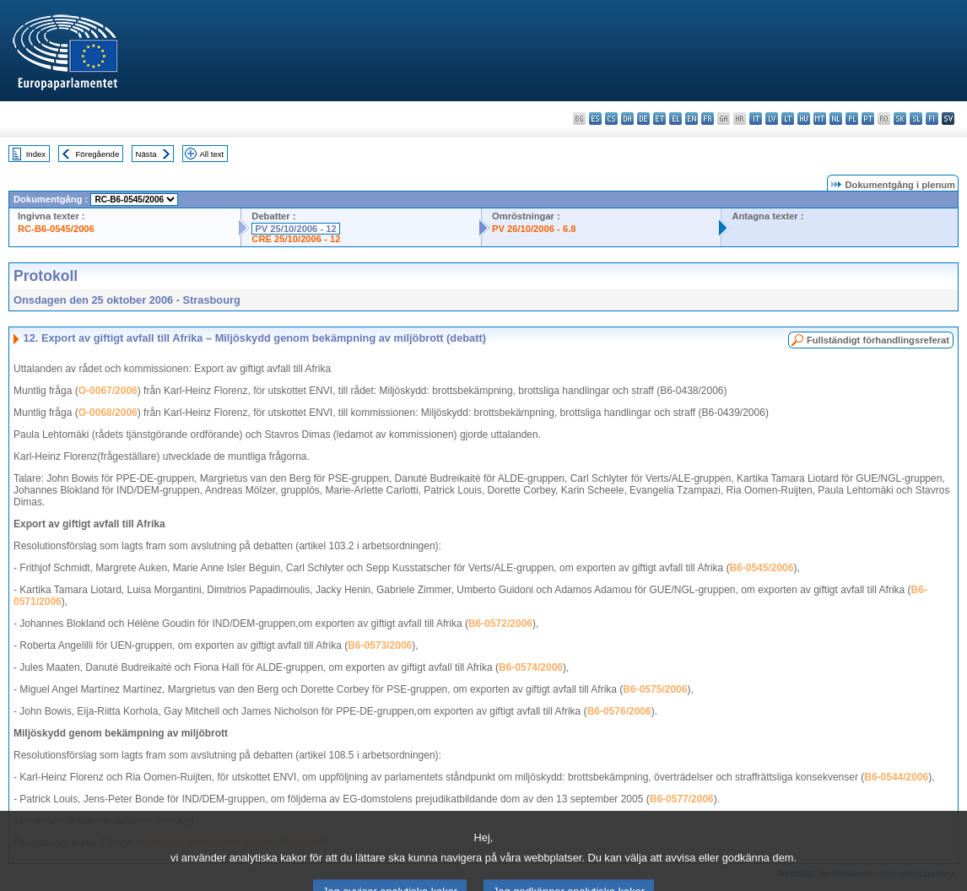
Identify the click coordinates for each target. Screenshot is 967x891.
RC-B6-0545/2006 (56, 229)
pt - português (868, 118)
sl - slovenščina (916, 118)
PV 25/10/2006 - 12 (295, 229)
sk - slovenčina (900, 118)
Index (36, 154)
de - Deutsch (643, 118)
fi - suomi (932, 118)
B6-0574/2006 (531, 667)
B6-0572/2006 (500, 623)
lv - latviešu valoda (771, 118)
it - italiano (755, 118)
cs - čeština (611, 118)
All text (211, 154)
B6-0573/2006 (380, 645)
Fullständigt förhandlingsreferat (878, 340)
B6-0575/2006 (655, 689)
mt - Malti (819, 118)
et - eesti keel (659, 118)
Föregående (98, 154)
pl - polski (851, 118)
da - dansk (627, 118)
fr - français (707, 118)
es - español (595, 118)
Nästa (146, 154)
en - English (691, 118)
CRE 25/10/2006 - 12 (295, 239)
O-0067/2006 (108, 391)
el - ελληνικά (675, 118)
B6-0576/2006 (619, 711)
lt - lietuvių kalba (787, 118)
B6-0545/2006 (761, 568)
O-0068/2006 (108, 412)
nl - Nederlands (835, 118)
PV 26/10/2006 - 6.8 (534, 229)
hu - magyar (803, 118)
